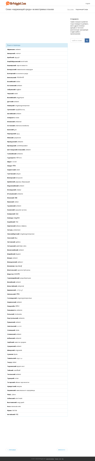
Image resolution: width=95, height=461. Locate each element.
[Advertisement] (37, 28)
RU (62, 459)
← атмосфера (11, 450)
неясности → (62, 450)
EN (60, 459)
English (88, 3)
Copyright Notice (50, 459)
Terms (56, 459)
